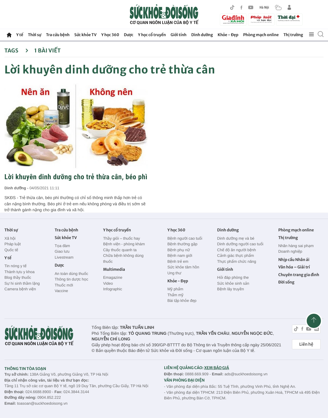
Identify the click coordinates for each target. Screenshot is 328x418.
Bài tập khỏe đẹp (181, 300)
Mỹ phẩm (175, 289)
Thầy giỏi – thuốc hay (121, 238)
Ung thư (174, 273)
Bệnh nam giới (179, 255)
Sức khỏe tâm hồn (183, 267)
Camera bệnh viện (20, 289)
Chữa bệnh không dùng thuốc (123, 258)
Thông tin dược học (71, 279)
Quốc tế (11, 250)
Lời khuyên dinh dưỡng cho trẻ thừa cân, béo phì (75, 177)
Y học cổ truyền (152, 34)
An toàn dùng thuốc (71, 273)
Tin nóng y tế (15, 266)
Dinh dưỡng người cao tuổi (240, 244)
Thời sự (34, 34)
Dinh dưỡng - (17, 188)
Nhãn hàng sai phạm (296, 246)
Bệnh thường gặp (182, 244)
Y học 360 (110, 34)
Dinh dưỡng (202, 34)
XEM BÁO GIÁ (216, 367)
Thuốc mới (64, 285)
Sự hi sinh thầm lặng (22, 283)
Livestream (64, 257)
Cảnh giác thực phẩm (235, 255)
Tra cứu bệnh (58, 34)
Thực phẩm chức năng (236, 261)
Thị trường (293, 34)
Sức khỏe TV (85, 34)
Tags (16, 50)
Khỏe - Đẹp (228, 34)
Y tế (19, 34)
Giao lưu (62, 251)
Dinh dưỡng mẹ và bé (235, 238)
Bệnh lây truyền (230, 289)
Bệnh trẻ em (177, 261)
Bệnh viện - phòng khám (124, 244)
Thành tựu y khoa (19, 272)
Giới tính (178, 34)
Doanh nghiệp (290, 251)
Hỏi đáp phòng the (233, 277)
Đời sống (286, 282)
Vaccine (61, 291)
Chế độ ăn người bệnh (236, 250)
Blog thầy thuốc (17, 277)
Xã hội (10, 238)
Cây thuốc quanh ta (120, 250)
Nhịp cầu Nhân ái (293, 259)
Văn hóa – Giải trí (294, 267)
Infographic (112, 289)
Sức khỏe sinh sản (233, 283)
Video (108, 283)
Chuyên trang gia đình (298, 275)
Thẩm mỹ (175, 295)
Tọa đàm (62, 246)
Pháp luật (12, 244)
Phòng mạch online (261, 34)
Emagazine (112, 277)
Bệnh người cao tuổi (184, 238)
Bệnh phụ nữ (178, 250)
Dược (128, 34)
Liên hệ (306, 344)
